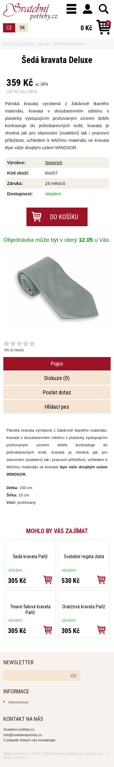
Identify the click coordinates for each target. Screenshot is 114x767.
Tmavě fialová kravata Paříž (30, 609)
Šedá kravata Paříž (30, 556)
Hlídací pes (57, 407)
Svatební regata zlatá (84, 556)
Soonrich (53, 162)
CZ (9, 28)
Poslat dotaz (57, 392)
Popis (57, 363)
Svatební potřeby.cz (66, 753)
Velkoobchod (18, 702)
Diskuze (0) (57, 378)
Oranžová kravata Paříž (83, 607)
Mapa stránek (14, 753)
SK (22, 28)
